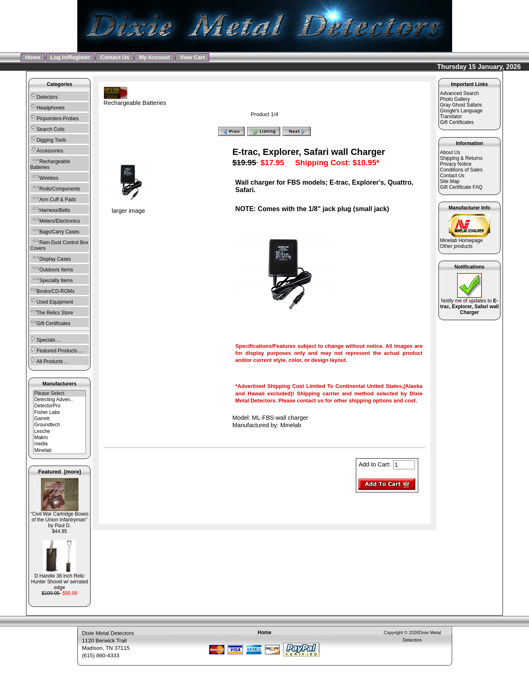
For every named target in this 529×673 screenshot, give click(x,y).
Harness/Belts (50, 209)
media (59, 444)
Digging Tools (48, 139)
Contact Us (114, 57)
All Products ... (49, 360)
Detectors (44, 96)
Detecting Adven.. (59, 400)
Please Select (59, 393)
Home (33, 57)
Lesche (59, 431)
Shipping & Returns (461, 158)
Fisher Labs (59, 412)
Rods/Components (55, 188)
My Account (154, 57)
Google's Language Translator (461, 113)
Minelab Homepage (461, 240)
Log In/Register (70, 57)
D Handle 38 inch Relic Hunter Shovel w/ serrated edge (59, 579)
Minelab (59, 450)
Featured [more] (59, 471)
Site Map (450, 181)
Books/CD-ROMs (52, 290)
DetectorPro (59, 406)
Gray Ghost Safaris (461, 105)
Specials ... (45, 339)
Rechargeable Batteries (135, 100)
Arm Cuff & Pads (53, 198)
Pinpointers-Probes (54, 117)
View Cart (192, 57)
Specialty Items (51, 279)
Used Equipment (51, 301)
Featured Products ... (56, 350)
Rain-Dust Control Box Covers (59, 244)
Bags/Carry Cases (55, 231)
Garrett (59, 419)
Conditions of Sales (461, 170)
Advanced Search (459, 93)
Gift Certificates (50, 322)
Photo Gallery (455, 99)
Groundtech (59, 425)
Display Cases (50, 258)
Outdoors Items (51, 269)
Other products (456, 246)
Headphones (47, 107)
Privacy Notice (456, 164)
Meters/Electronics (55, 220)
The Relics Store (51, 312)
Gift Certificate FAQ (461, 187)
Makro (59, 438)
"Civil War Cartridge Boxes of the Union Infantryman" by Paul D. (59, 517)
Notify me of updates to (469, 304)
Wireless (44, 177)
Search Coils (47, 128)
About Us (450, 152)
